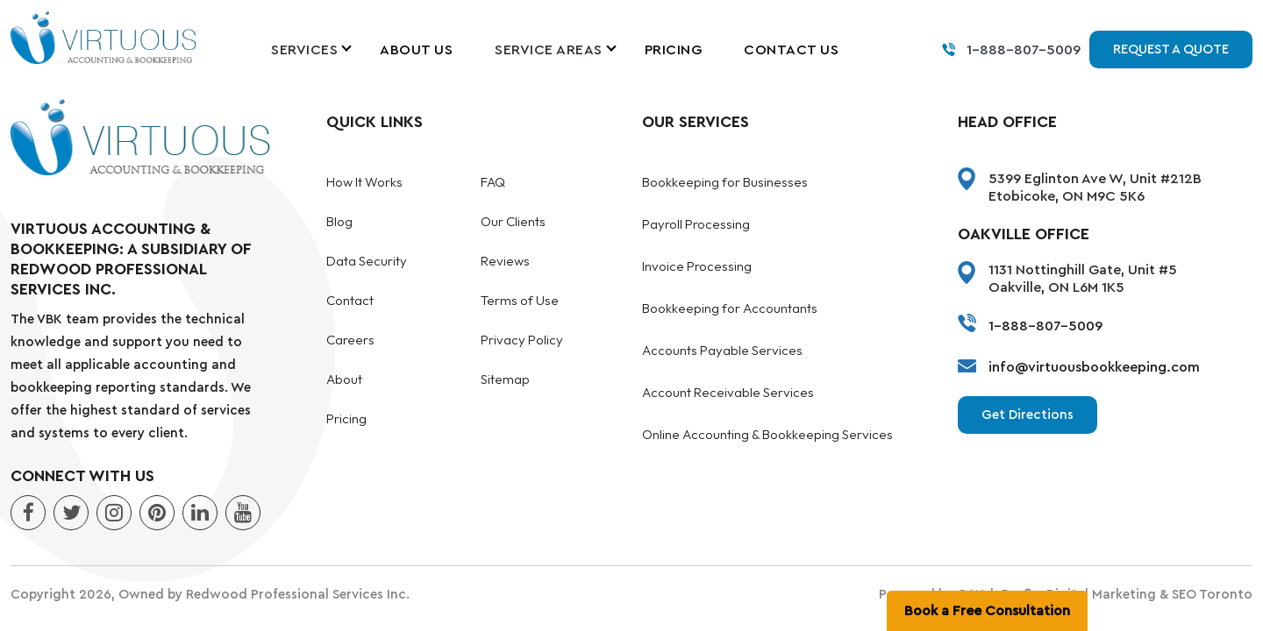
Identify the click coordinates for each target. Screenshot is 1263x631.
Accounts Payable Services (722, 351)
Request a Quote (1171, 49)
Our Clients (513, 222)
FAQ (493, 182)
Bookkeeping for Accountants (729, 309)
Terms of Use (520, 301)
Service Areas (549, 50)
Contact (350, 301)
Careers (350, 340)
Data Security (366, 261)
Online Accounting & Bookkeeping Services (767, 435)
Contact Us (791, 50)
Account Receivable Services (728, 393)
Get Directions (1027, 415)
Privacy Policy (522, 340)
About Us (416, 50)
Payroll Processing (696, 224)
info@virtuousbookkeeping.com (1094, 367)
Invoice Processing (697, 266)
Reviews (505, 261)
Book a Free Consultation (987, 611)
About (344, 379)
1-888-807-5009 (1024, 50)
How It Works (364, 182)
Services (304, 50)
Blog (339, 222)
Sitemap (505, 379)
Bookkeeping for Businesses (725, 182)
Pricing (674, 50)
